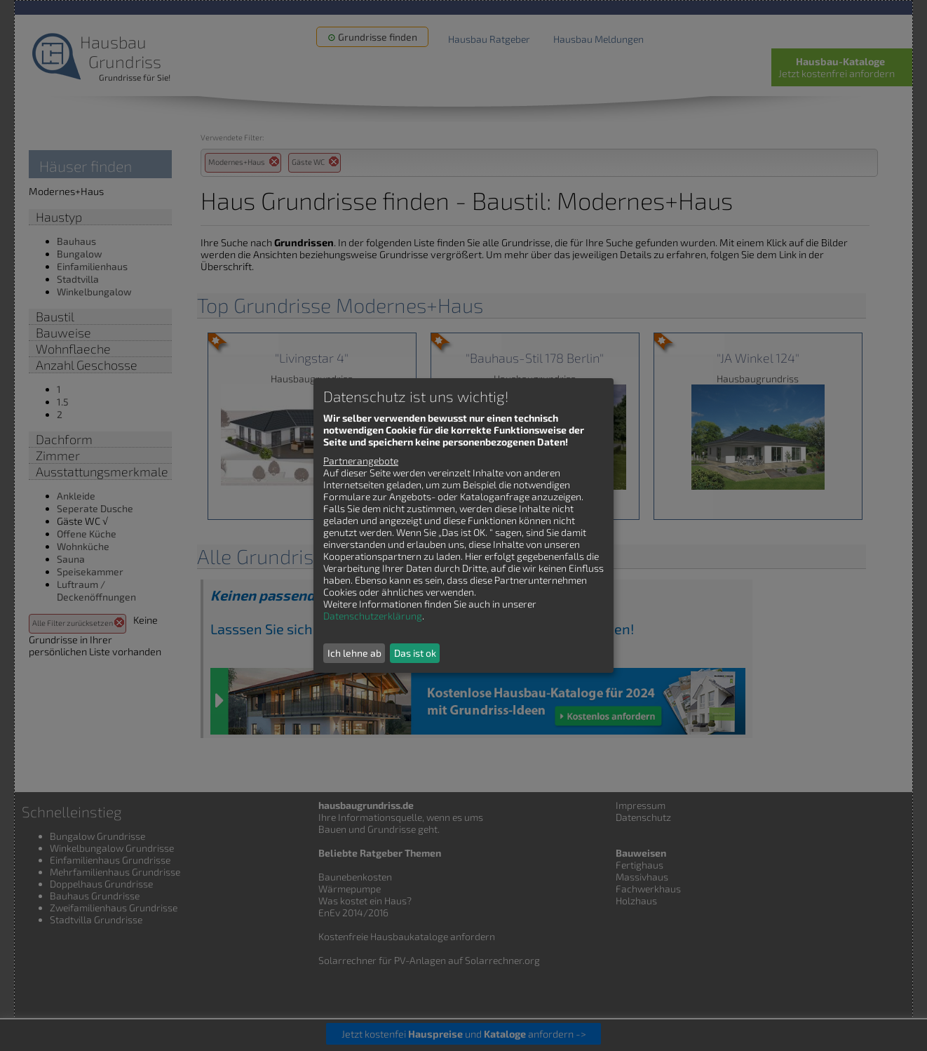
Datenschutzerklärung (372, 616)
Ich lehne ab (354, 653)
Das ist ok (415, 653)
